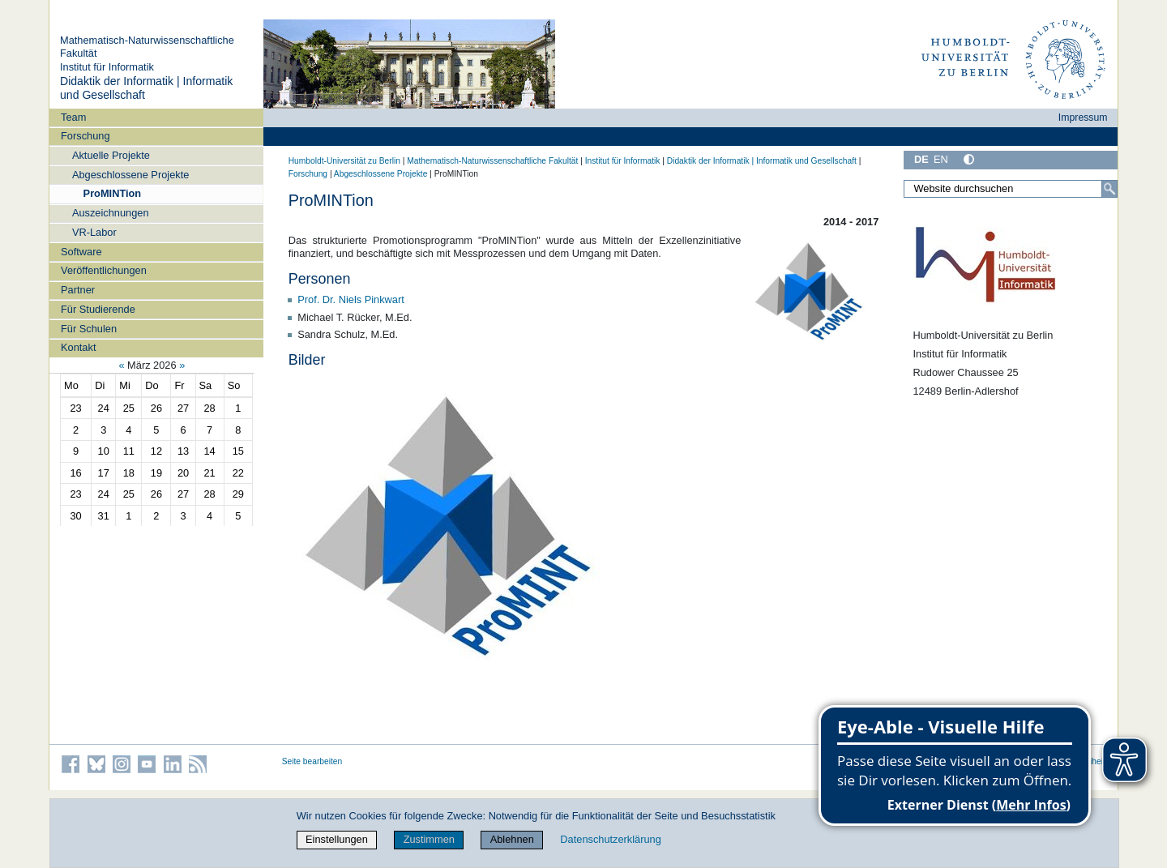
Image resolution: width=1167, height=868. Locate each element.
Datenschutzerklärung (610, 839)
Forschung (85, 136)
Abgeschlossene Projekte (130, 175)
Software (81, 252)
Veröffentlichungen (104, 270)
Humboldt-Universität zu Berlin (344, 160)
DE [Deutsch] (921, 159)
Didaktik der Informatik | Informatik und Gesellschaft (762, 160)
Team (73, 117)
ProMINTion (112, 193)
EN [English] (941, 159)
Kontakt (78, 347)
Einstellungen (337, 839)
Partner (78, 290)
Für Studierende (98, 309)
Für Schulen (89, 329)
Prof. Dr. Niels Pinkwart (350, 299)
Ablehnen (512, 839)
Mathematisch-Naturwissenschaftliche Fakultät (492, 160)
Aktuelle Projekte (111, 155)
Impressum (1083, 117)
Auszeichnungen (110, 213)
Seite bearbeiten (312, 761)
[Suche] (1109, 189)
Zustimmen (429, 839)
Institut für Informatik (107, 67)
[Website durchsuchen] (1011, 189)
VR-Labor (94, 232)
